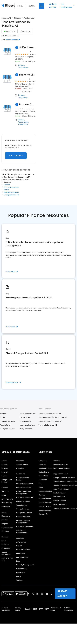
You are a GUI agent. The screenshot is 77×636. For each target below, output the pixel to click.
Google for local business (22, 479)
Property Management (25, 565)
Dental (19, 546)
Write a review (52, 6)
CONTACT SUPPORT (62, 593)
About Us (42, 464)
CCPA (47, 609)
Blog (40, 483)
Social (4, 495)
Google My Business (24, 513)
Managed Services (60, 464)
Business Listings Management (23, 521)
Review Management (24, 484)
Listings (5, 464)
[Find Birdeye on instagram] (42, 593)
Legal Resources (45, 510)
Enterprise (20, 468)
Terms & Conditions (6, 609)
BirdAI (4, 541)
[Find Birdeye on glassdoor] (51, 593)
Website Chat (21, 505)
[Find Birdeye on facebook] (28, 593)
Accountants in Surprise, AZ (50, 413)
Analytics (5, 544)
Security (28, 609)
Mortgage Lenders (11, 195)
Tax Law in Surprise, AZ (48, 425)
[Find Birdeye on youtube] (47, 593)
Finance (17, 18)
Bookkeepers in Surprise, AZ (50, 421)
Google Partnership (6, 553)
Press (41, 487)
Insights (5, 524)
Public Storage (21, 569)
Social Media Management (21, 531)
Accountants (23, 122)
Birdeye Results (45, 506)
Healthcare (20, 553)
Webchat (5, 491)
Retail (18, 576)
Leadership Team (45, 468)
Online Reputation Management (23, 492)
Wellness (19, 580)
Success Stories (45, 499)
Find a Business (59, 493)
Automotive (21, 542)
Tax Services (23, 67)
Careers (42, 495)
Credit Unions (25, 421)
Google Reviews (22, 509)
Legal (18, 561)
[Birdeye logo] (9, 6)
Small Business (22, 464)
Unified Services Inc (27, 47)
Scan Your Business (61, 489)
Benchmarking (7, 527)
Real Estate (20, 572)
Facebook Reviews (23, 516)
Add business (16, 155)
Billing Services (26, 429)
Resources (43, 480)
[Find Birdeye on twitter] (33, 593)
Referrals (5, 472)
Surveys (5, 520)
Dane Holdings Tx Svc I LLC (27, 74)
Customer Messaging (24, 497)
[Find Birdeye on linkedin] (37, 593)
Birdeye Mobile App (7, 559)
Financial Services (11, 187)
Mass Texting (7, 503)
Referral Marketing (23, 501)
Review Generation (23, 487)
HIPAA (41, 609)
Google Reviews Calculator (64, 478)
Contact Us (43, 514)
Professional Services (61, 468)
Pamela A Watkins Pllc (27, 104)
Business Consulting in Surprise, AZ (53, 417)
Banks (6, 190)
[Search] (41, 6)
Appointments (7, 499)
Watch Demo (44, 472)
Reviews (5, 468)
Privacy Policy (18, 609)
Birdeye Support (59, 500)
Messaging (6, 516)
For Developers (59, 497)
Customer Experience (24, 526)
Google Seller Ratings (7, 481)
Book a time (43, 476)
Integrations (6, 548)
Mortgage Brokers (11, 192)
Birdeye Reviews (45, 502)
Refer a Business (59, 504)
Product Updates (45, 491)
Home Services (22, 557)
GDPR (35, 609)
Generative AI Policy (56, 609)
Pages (4, 476)
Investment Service (28, 413)
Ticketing (5, 531)
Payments (6, 507)
